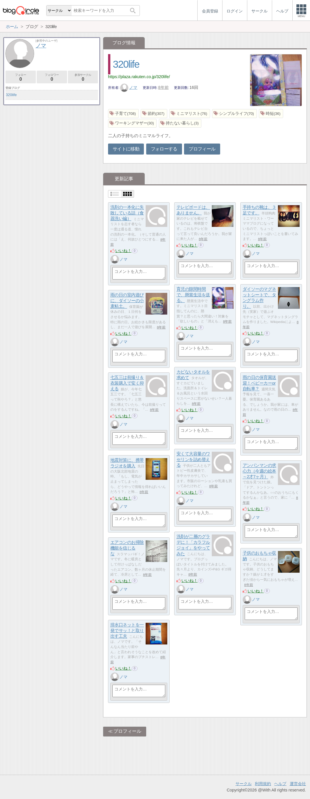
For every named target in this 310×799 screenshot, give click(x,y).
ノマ (129, 87)
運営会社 (298, 783)
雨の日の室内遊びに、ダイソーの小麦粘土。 (127, 301)
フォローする (164, 148)
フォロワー (52, 77)
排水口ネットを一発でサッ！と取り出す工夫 (127, 630)
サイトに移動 (126, 148)
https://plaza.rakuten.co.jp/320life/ (139, 76)
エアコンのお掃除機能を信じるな (127, 548)
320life (126, 64)
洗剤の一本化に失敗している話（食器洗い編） (127, 213)
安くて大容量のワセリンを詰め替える (193, 459)
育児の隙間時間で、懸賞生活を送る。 (193, 295)
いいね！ (123, 250)
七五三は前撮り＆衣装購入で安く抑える (127, 383)
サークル (243, 783)
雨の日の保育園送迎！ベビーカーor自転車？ (259, 383)
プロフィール (202, 148)
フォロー (20, 77)
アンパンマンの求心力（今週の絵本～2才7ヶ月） (259, 471)
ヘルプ (280, 783)
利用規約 (263, 783)
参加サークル (83, 77)
